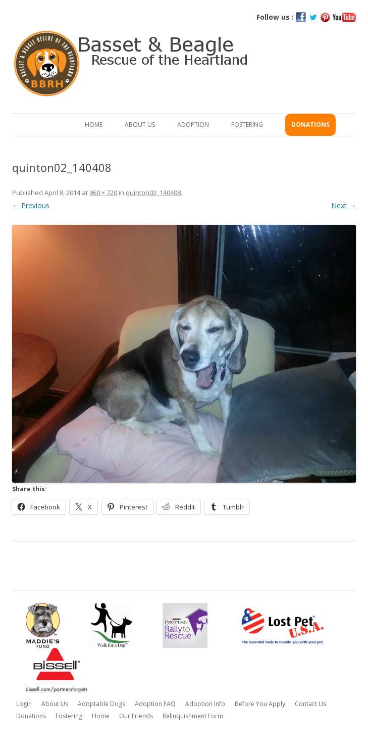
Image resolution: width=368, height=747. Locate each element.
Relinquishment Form (193, 716)
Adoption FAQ (155, 703)
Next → (343, 205)
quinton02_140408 (153, 192)
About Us (140, 124)
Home (93, 124)
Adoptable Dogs (101, 703)
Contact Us (310, 703)
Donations (310, 124)
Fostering (247, 124)
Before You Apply (260, 703)
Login (24, 703)
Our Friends (136, 716)
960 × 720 (103, 192)
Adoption (193, 124)
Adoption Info (205, 703)
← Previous (30, 205)
